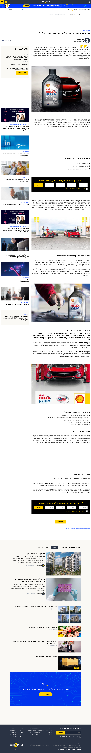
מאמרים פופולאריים (35, 728)
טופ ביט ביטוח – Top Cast (35, 732)
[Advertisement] (45, 23)
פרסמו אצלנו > (13, 737)
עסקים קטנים (13, 730)
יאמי (22, 732)
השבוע (54, 547)
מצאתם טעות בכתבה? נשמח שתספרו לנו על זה (78, 528)
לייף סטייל (21, 734)
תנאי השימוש (49, 730)
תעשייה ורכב (13, 734)
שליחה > (60, 733)
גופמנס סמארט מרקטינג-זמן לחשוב (35, 730)
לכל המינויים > (22, 73)
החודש (47, 547)
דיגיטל (21, 730)
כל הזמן (40, 547)
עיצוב (13, 728)
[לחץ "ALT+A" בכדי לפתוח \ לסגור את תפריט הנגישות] (6, 2)
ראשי (49, 728)
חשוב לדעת (35, 734)
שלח (37, 185)
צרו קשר (49, 732)
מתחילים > (26, 5)
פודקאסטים (13, 732)
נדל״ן (21, 737)
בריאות (21, 728)
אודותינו (49, 734)
